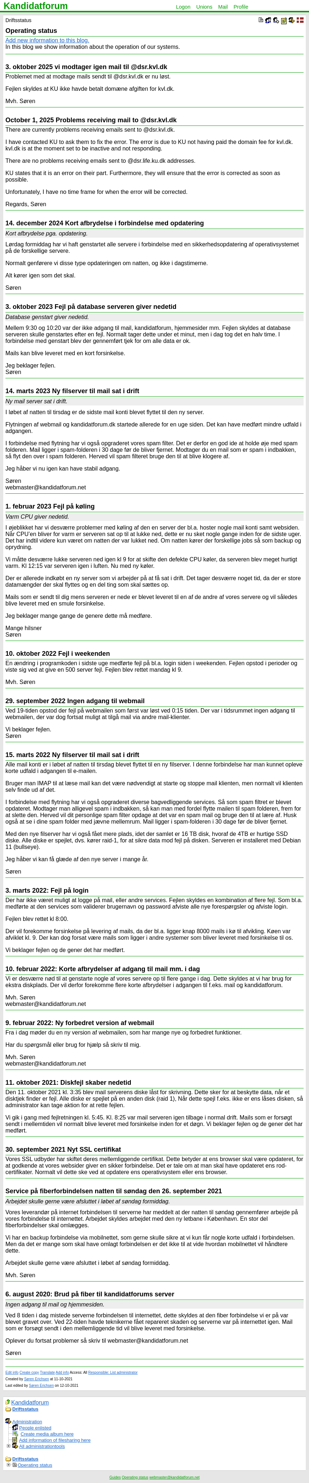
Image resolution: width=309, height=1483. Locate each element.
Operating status (35, 1465)
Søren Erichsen (36, 1379)
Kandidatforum (36, 6)
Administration (27, 1421)
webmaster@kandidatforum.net (174, 1477)
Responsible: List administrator (113, 1372)
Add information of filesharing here (55, 1440)
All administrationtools (42, 1446)
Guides (115, 1477)
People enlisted (35, 1428)
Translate (47, 1372)
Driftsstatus (25, 1409)
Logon (183, 7)
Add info (62, 1372)
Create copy (29, 1372)
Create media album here (47, 1434)
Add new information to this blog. (47, 40)
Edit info (11, 1372)
